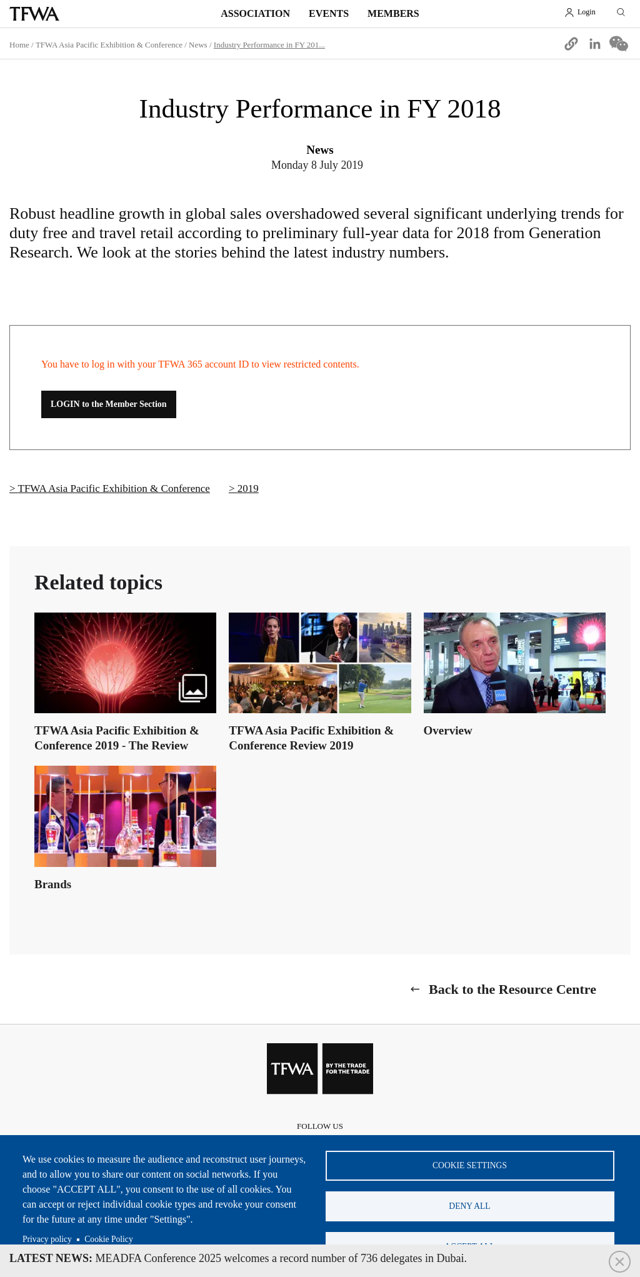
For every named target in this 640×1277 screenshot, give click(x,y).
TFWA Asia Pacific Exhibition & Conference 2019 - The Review (116, 738)
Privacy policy (47, 1239)
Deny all (469, 1206)
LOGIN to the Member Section (109, 404)
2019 (248, 488)
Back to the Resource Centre (512, 989)
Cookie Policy (108, 1239)
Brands (52, 884)
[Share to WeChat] (618, 43)
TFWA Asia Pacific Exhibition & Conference (109, 44)
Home (19, 44)
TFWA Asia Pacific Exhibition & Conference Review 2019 (311, 738)
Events (329, 13)
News (198, 44)
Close (620, 1262)
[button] (571, 43)
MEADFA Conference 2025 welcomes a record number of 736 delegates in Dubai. (238, 1258)
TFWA (34, 13)
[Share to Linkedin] (595, 43)
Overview (448, 730)
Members (393, 13)
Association (255, 13)
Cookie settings (469, 1165)
